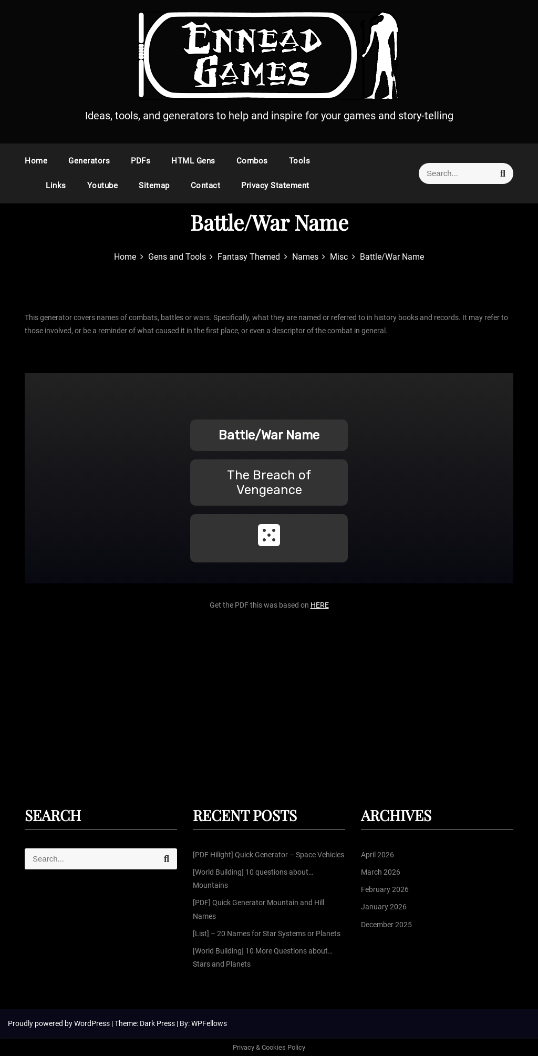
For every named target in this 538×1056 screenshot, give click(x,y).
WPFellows (209, 1023)
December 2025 (386, 924)
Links (56, 185)
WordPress (92, 1023)
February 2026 (385, 889)
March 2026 (380, 872)
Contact (206, 185)
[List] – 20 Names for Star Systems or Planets (266, 933)
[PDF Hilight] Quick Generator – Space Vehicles (268, 854)
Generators (89, 161)
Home (36, 161)
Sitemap (154, 185)
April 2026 (377, 854)
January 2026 (384, 907)
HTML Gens (193, 161)
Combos (252, 161)
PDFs (140, 161)
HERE (320, 605)
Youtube (102, 185)
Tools (300, 161)
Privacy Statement (275, 185)
